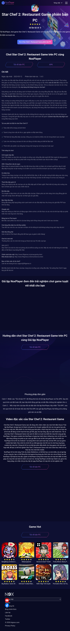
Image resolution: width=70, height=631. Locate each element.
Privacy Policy (10, 626)
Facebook (8, 616)
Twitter (7, 619)
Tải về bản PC (19, 64)
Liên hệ (7, 613)
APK (51, 64)
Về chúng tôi (9, 606)
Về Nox (7, 603)
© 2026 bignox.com (12, 622)
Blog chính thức (10, 609)
